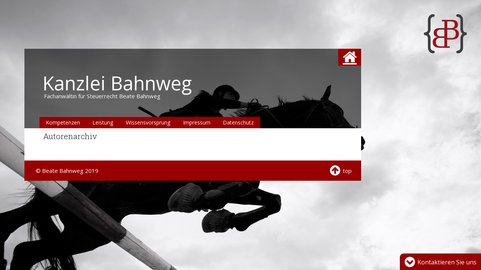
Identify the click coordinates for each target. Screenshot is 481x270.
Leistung (102, 122)
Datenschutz (238, 122)
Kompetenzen (63, 122)
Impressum (196, 122)
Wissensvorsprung (148, 122)
